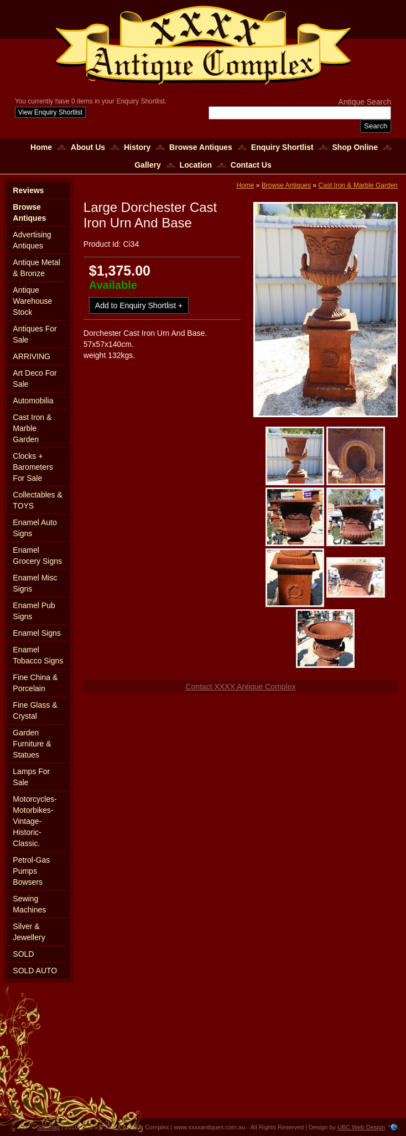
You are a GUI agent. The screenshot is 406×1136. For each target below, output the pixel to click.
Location (196, 164)
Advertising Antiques (32, 240)
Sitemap (49, 1127)
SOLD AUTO (35, 970)
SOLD (23, 954)
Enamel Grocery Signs (37, 556)
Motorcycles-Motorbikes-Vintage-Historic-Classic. (34, 821)
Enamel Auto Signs (34, 528)
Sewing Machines (29, 904)
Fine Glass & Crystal (35, 710)
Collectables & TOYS (38, 500)
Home (41, 147)
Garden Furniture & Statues (32, 743)
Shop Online (355, 147)
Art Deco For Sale (34, 378)
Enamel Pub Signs (34, 611)
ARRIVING (31, 356)
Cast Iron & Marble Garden (32, 428)
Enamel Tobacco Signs (38, 655)
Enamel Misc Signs (35, 583)
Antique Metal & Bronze (36, 268)
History (137, 147)
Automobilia (33, 400)
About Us (88, 147)
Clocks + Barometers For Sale (33, 467)
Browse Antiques (200, 147)
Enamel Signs (36, 633)
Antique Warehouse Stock (32, 301)
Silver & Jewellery (29, 932)
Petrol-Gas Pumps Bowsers (31, 870)
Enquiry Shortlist (282, 147)
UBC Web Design (361, 1127)
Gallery (147, 164)
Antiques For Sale (34, 334)
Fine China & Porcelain (35, 683)
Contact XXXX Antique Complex (240, 686)
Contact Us (251, 164)
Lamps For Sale (31, 777)
